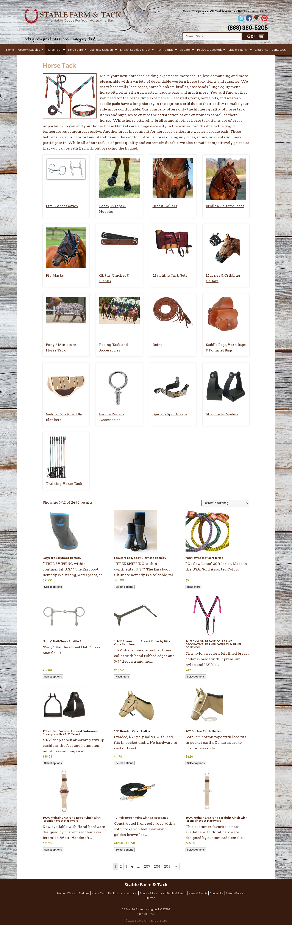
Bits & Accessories (62, 206)
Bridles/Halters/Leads (225, 206)
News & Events (198, 893)
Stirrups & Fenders (222, 414)
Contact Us (279, 50)
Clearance (261, 50)
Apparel (185, 50)
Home (10, 50)
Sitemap (150, 898)
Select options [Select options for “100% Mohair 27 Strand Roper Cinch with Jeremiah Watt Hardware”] (53, 849)
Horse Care (75, 50)
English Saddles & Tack (135, 50)
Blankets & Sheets (102, 50)
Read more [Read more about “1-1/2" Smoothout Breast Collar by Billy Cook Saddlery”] (122, 676)
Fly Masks (55, 275)
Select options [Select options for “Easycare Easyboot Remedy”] (53, 586)
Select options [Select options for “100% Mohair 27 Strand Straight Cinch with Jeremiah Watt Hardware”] (196, 849)
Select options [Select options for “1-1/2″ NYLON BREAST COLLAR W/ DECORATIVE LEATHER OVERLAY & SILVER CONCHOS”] (196, 676)
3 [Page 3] (126, 866)
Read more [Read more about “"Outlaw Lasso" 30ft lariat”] (193, 586)
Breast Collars (165, 206)
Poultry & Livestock (209, 50)
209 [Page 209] (167, 866)
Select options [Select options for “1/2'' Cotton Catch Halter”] (196, 763)
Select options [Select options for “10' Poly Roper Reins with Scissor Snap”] (124, 849)
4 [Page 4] (132, 866)
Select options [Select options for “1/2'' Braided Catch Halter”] (124, 763)
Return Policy (234, 893)
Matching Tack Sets (170, 275)
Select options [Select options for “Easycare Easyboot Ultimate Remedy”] (124, 586)
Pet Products (165, 50)
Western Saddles (28, 50)
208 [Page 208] (157, 866)
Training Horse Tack (64, 484)
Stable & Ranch (238, 50)
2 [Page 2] (121, 866)
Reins (157, 345)
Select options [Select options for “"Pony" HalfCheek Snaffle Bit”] (53, 676)
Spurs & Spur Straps (170, 414)
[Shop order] (225, 503)
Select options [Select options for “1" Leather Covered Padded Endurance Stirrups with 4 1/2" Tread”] (53, 763)
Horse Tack (54, 50)
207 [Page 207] (147, 866)
